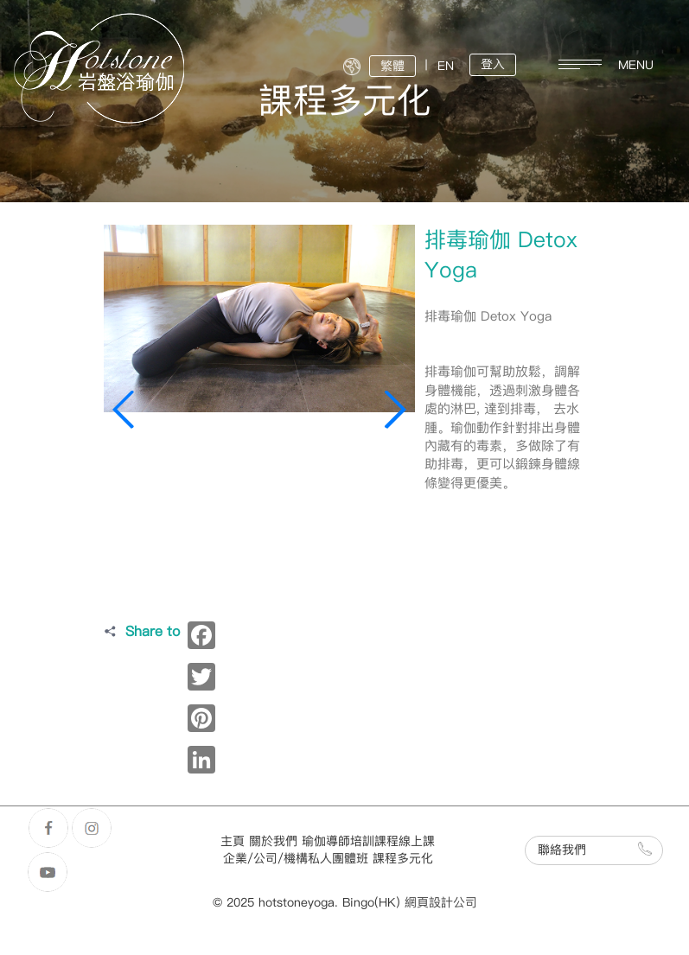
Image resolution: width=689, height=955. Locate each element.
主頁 (232, 841)
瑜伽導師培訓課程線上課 (368, 841)
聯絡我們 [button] (595, 849)
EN (445, 66)
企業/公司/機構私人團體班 (295, 858)
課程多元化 (403, 858)
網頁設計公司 (441, 902)
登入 (493, 64)
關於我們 (273, 841)
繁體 (392, 66)
